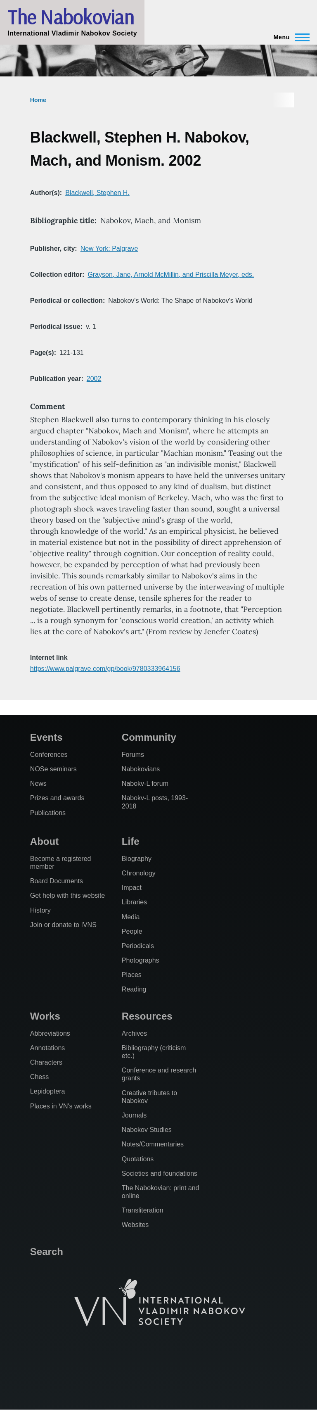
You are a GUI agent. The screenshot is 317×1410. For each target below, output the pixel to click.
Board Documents (56, 881)
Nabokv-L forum (145, 783)
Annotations (47, 1047)
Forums (133, 754)
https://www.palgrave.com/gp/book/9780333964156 (105, 668)
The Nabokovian (70, 17)
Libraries (134, 902)
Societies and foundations (159, 1173)
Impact (132, 887)
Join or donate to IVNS (63, 924)
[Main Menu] (289, 37)
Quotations (138, 1159)
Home (38, 100)
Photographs (140, 960)
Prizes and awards (57, 797)
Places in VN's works (61, 1106)
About (44, 841)
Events (46, 737)
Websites (135, 1224)
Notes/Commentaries (153, 1144)
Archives (134, 1033)
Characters (46, 1062)
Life (131, 841)
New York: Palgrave (109, 248)
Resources (147, 1016)
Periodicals (138, 945)
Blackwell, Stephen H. (97, 192)
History (40, 910)
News (38, 783)
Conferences (49, 754)
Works (45, 1016)
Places (132, 974)
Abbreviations (50, 1033)
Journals (134, 1115)
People (132, 931)
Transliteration (142, 1210)
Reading (134, 989)
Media (131, 916)
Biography (136, 858)
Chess (39, 1076)
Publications (48, 812)
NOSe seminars (53, 769)
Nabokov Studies (147, 1129)
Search (46, 1251)
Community (149, 737)
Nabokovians (141, 769)
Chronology (139, 873)
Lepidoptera (47, 1091)
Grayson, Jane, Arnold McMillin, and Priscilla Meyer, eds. (171, 274)
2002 (94, 378)
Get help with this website (67, 895)
